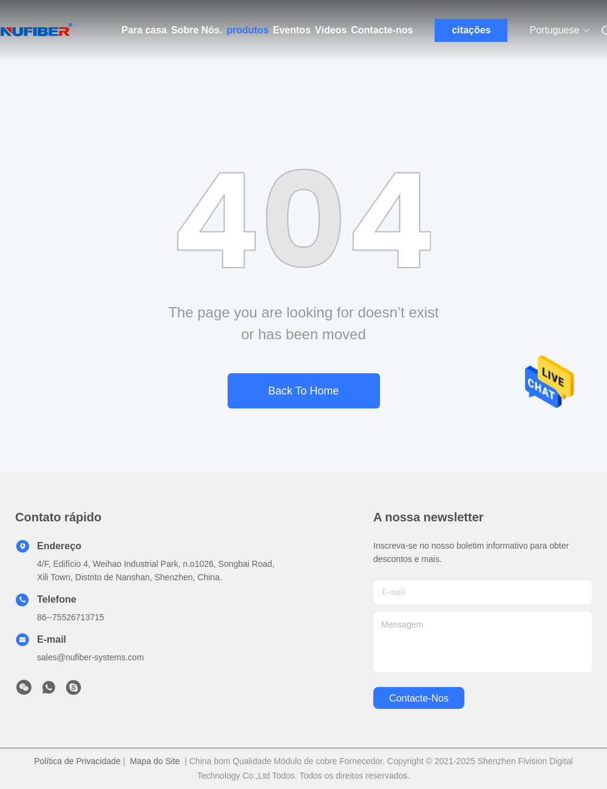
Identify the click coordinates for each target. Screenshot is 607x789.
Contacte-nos (382, 30)
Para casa (144, 30)
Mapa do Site (155, 761)
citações (471, 30)
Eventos (292, 30)
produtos (247, 30)
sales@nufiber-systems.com (90, 657)
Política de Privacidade (77, 761)
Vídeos (331, 30)
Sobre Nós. (196, 30)
